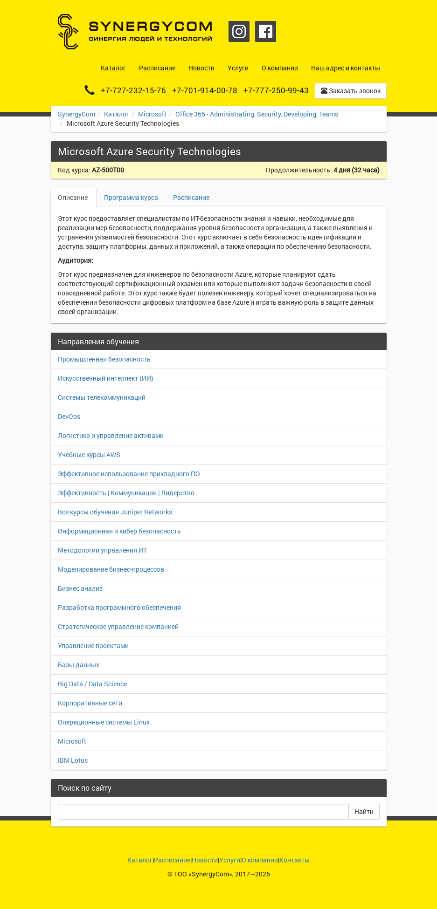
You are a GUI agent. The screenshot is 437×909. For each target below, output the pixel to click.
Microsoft (152, 113)
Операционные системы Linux (104, 722)
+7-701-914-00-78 (204, 90)
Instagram (239, 31)
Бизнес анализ (80, 588)
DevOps (69, 416)
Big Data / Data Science (92, 683)
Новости (205, 859)
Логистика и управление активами (111, 435)
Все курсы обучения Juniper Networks (115, 511)
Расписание (191, 197)
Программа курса (131, 197)
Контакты (294, 859)
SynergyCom (76, 113)
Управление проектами (93, 645)
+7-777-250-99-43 (276, 90)
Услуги (229, 859)
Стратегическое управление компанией (118, 626)
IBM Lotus (73, 760)
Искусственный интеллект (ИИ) (105, 378)
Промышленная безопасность (104, 359)
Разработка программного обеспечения (119, 607)
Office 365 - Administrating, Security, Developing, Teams (256, 113)
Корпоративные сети (90, 702)
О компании (260, 859)
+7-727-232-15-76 (133, 90)
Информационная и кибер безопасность (119, 530)
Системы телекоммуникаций (102, 397)
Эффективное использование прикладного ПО (129, 473)
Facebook (265, 31)
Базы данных (78, 664)
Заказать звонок (351, 90)
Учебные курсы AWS (89, 454)
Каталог (116, 113)
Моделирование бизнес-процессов (111, 569)
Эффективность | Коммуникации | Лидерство (126, 492)
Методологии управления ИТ (102, 550)
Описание (73, 197)
